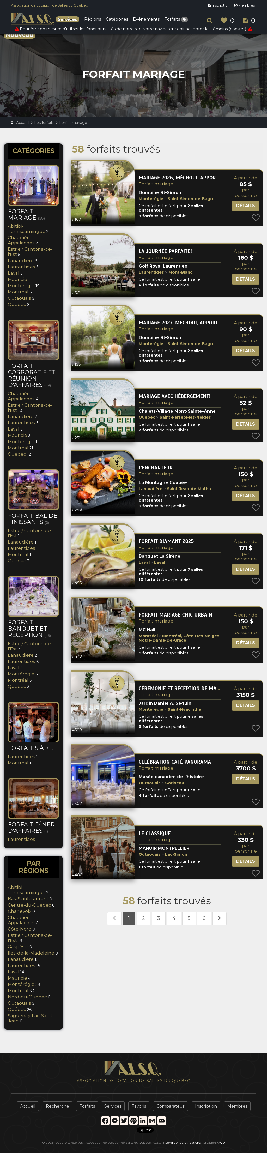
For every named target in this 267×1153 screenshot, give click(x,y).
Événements (146, 19)
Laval (13, 273)
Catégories (117, 19)
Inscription (219, 5)
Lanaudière (21, 260)
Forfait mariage (156, 183)
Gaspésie (18, 946)
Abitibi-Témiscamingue (26, 229)
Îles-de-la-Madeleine (31, 953)
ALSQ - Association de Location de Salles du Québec (33, 19)
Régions (92, 19)
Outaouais (19, 298)
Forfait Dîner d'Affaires (31, 827)
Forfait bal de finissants (32, 519)
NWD (221, 1142)
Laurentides (21, 266)
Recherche (57, 1106)
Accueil (27, 1106)
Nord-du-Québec (27, 996)
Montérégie (21, 285)
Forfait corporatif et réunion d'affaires (32, 376)
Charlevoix (19, 911)
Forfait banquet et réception (29, 628)
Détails (245, 205)
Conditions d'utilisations (183, 1142)
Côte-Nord (20, 929)
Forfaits (176, 19)
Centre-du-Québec (29, 905)
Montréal (18, 291)
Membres (244, 5)
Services (112, 1106)
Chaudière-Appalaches (21, 240)
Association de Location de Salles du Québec (49, 5)
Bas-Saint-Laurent (28, 898)
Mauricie (17, 279)
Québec (17, 304)
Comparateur (170, 1106)
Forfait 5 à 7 (31, 748)
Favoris (139, 1106)
